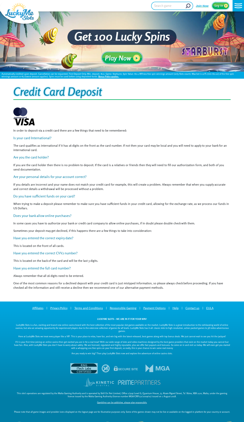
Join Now (202, 5)
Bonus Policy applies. (108, 76)
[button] (238, 5)
